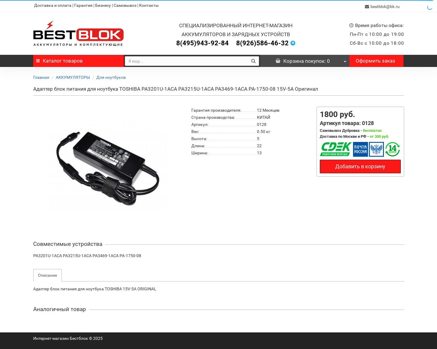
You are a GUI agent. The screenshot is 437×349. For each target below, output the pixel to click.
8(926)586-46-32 (262, 42)
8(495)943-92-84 (202, 42)
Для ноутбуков (111, 76)
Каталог (59, 60)
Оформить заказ (375, 60)
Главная (41, 76)
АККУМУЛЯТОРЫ (73, 76)
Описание (47, 274)
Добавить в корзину (360, 165)
